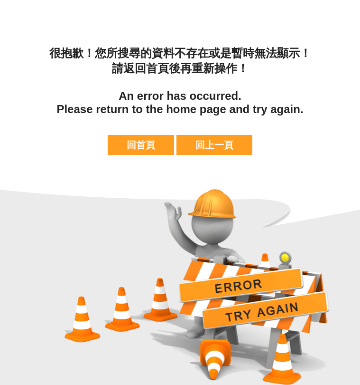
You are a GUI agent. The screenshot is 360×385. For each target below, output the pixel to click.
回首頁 (141, 145)
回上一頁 (214, 145)
